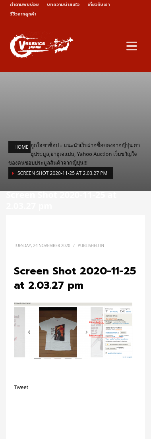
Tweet (21, 387)
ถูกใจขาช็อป (45, 145)
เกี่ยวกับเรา (98, 4)
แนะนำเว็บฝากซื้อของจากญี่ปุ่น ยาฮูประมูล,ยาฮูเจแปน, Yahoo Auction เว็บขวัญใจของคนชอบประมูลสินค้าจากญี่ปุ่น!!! (74, 154)
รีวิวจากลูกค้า (23, 14)
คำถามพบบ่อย (24, 4)
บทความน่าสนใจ (63, 4)
